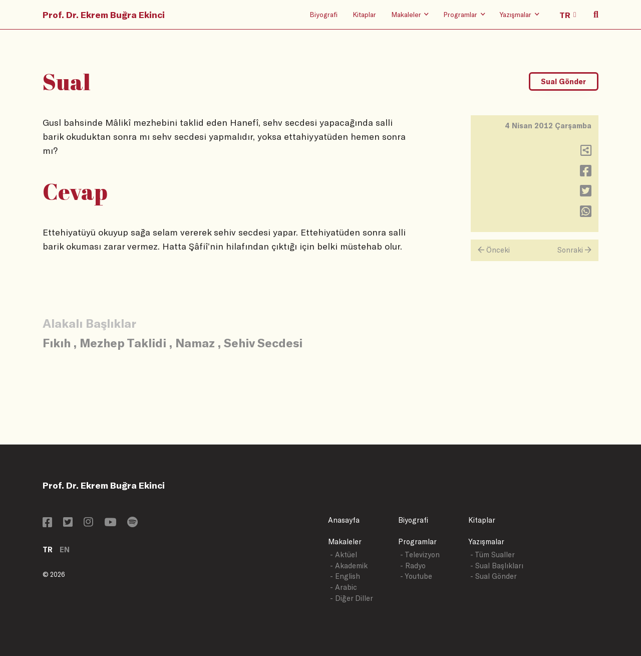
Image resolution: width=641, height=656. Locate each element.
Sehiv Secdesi (263, 342)
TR (48, 549)
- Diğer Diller (351, 598)
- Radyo (413, 565)
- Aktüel (343, 554)
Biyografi (323, 14)
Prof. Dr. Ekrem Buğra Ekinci (104, 14)
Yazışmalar (486, 541)
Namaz (195, 342)
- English (345, 576)
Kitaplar (364, 14)
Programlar (417, 541)
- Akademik (349, 565)
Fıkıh (57, 342)
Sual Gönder (563, 81)
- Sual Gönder (493, 576)
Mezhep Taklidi (123, 342)
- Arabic (343, 587)
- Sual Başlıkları (496, 565)
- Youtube (416, 576)
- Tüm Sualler (492, 554)
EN (65, 549)
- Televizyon (420, 554)
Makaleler (345, 541)
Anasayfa (344, 520)
